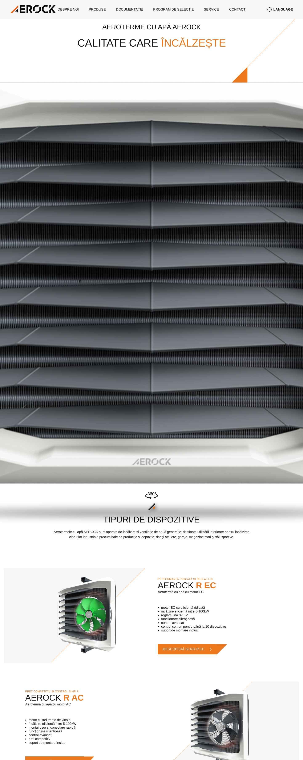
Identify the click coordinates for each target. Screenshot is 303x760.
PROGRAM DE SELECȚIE (173, 9)
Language (283, 9)
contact (237, 9)
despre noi (68, 9)
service (211, 9)
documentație (129, 9)
